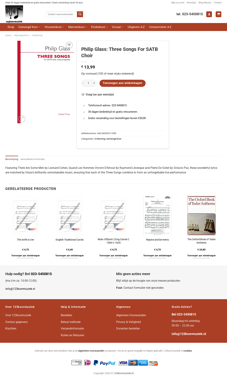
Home (8, 35)
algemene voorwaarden (91, 350)
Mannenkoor (77, 27)
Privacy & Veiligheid (128, 322)
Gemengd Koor (29, 27)
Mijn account (177, 2)
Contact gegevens (16, 322)
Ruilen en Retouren (72, 335)
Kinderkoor (99, 27)
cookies (187, 350)
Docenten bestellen (128, 328)
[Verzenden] (80, 14)
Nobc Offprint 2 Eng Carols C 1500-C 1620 (113, 241)
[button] (97, 94)
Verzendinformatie (72, 328)
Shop (10, 27)
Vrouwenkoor (54, 27)
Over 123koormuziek (18, 315)
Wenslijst (191, 2)
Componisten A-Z (160, 27)
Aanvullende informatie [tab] (33, 159)
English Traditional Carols (70, 239)
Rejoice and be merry (157, 239)
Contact (218, 2)
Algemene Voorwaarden (131, 315)
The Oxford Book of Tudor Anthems (201, 241)
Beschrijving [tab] (11, 159)
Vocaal (117, 27)
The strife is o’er (25, 239)
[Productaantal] (88, 83)
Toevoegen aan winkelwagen (122, 83)
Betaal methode (71, 322)
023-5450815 (41, 274)
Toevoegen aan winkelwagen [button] (25, 255)
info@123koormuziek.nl (20, 288)
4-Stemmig (37, 35)
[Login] (209, 14)
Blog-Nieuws (205, 2)
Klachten (10, 328)
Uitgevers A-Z (136, 27)
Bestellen (66, 315)
